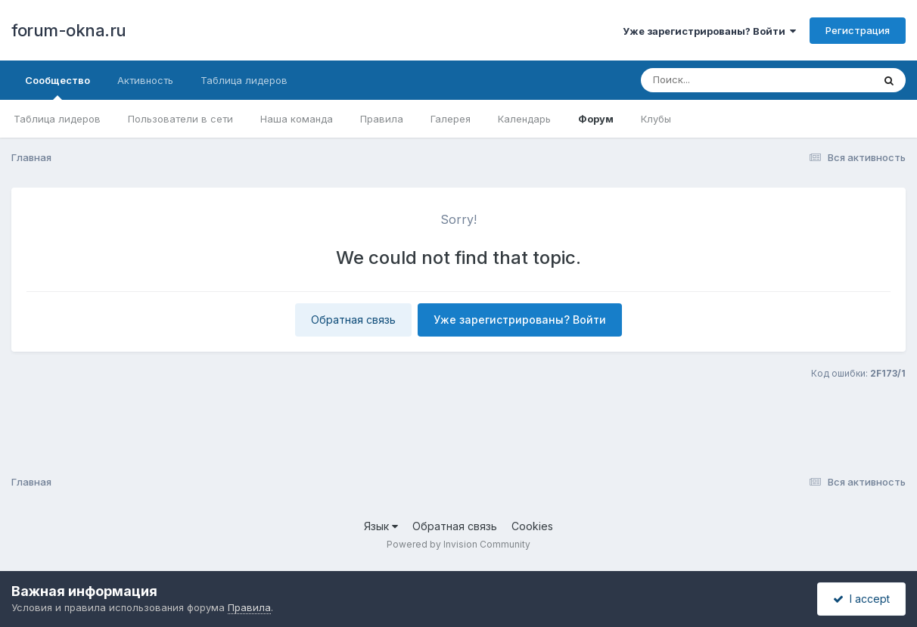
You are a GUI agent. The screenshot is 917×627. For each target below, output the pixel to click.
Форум (596, 119)
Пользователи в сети (180, 119)
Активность (145, 80)
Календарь (524, 119)
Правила (381, 119)
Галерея (451, 119)
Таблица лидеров (57, 119)
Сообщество (57, 87)
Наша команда (296, 119)
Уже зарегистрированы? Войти (709, 31)
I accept (861, 598)
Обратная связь (353, 319)
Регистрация (857, 30)
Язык (381, 526)
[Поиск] (728, 80)
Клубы (656, 119)
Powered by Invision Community (458, 544)
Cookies (532, 526)
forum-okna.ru (68, 30)
